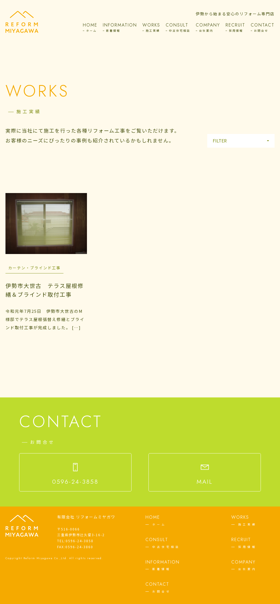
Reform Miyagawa (38, 558)
